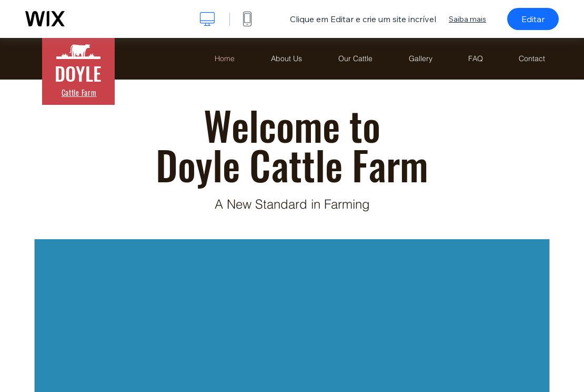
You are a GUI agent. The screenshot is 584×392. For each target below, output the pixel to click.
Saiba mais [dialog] (467, 19)
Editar (533, 19)
